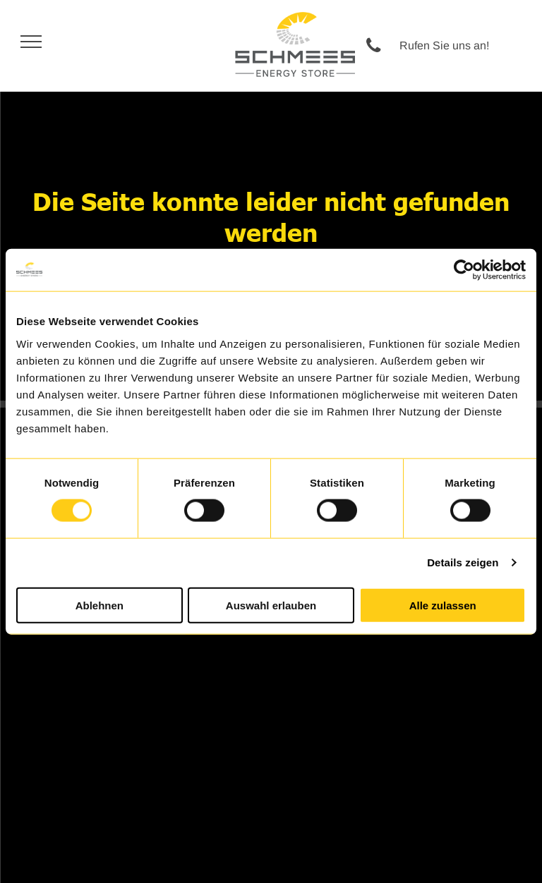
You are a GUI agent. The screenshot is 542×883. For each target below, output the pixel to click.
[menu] (31, 41)
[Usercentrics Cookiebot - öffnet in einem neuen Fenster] (464, 270)
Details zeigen (462, 562)
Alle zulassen (442, 605)
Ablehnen (100, 605)
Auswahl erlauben (271, 605)
